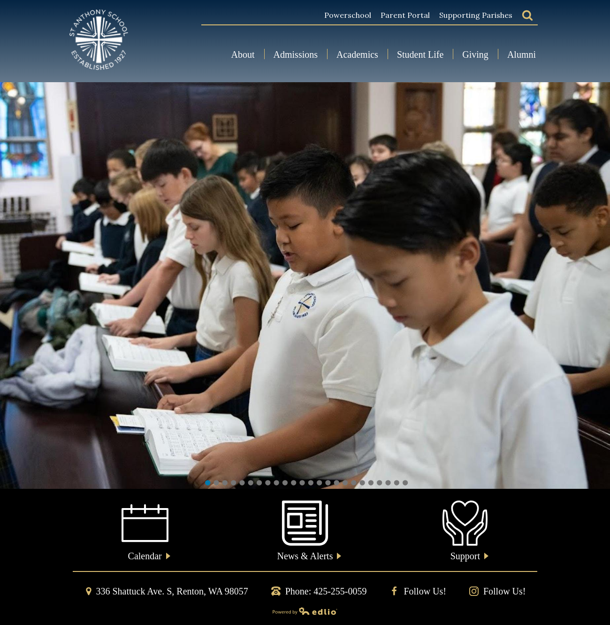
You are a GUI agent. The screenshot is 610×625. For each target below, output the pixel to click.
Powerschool (347, 15)
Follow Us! (417, 591)
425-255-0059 (339, 591)
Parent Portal (405, 15)
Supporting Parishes (475, 15)
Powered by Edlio (205, 611)
